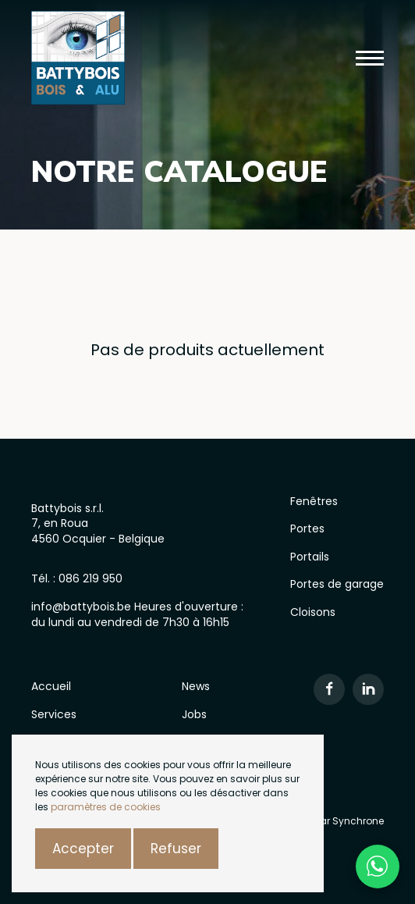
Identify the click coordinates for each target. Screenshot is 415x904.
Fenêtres (314, 501)
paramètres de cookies (106, 806)
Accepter (83, 848)
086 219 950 (90, 578)
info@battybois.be (82, 606)
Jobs (194, 714)
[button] (370, 58)
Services (53, 714)
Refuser (176, 848)
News (196, 686)
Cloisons (312, 612)
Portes (307, 528)
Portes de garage (337, 584)
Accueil (51, 686)
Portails (309, 556)
